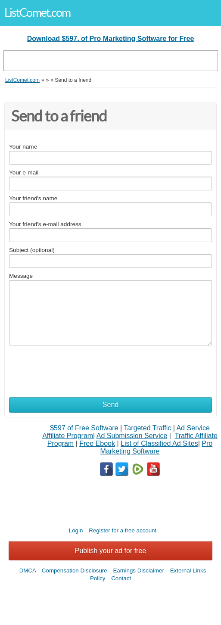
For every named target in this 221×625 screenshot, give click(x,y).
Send (110, 404)
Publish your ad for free (110, 550)
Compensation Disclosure (74, 570)
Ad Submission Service (132, 435)
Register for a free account (122, 530)
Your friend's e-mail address (45, 224)
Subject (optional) (32, 250)
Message (21, 276)
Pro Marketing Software (156, 447)
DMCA (27, 570)
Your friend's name (33, 198)
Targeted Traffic (147, 428)
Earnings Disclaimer (138, 570)
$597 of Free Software (84, 428)
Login (76, 530)
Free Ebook (97, 443)
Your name (23, 146)
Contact (121, 578)
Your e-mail (23, 172)
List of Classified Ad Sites (159, 443)
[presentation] (74, 367)
